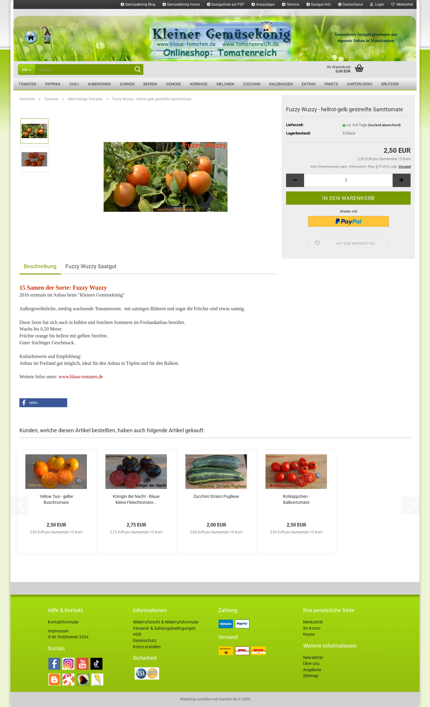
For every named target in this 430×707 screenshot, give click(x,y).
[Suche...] (26, 69)
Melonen (225, 84)
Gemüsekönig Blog (138, 4)
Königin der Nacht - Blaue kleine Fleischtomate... (136, 499)
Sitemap (310, 675)
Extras (309, 84)
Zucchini (251, 84)
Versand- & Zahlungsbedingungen (164, 628)
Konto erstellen (147, 646)
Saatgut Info (318, 4)
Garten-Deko (359, 84)
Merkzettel (402, 4)
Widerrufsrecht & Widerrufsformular (166, 622)
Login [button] (377, 4)
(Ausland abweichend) (384, 125)
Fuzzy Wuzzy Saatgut (90, 266)
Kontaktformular (63, 622)
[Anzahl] (348, 180)
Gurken (127, 84)
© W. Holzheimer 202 (67, 637)
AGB (137, 634)
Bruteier (390, 84)
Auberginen (99, 84)
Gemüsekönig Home (181, 4)
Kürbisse (199, 84)
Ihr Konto (311, 628)
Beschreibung (40, 266)
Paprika (52, 84)
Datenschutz (144, 640)
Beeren (150, 84)
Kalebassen (281, 84)
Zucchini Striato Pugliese (216, 496)
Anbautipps (263, 4)
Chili (74, 84)
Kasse (308, 634)
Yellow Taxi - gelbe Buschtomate (56, 499)
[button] (350, 4)
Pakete (331, 84)
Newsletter (313, 657)
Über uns (311, 663)
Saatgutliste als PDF (225, 4)
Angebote (312, 669)
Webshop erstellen (196, 699)
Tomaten (27, 84)
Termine (290, 4)
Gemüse (173, 84)
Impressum (58, 631)
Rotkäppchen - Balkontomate (296, 499)
